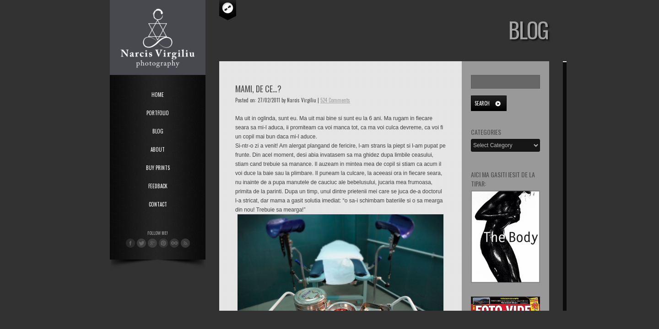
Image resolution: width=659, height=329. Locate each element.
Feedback (157, 186)
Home (157, 94)
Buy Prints (158, 167)
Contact (158, 204)
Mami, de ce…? (258, 88)
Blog (157, 131)
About (158, 149)
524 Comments (335, 100)
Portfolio (157, 113)
